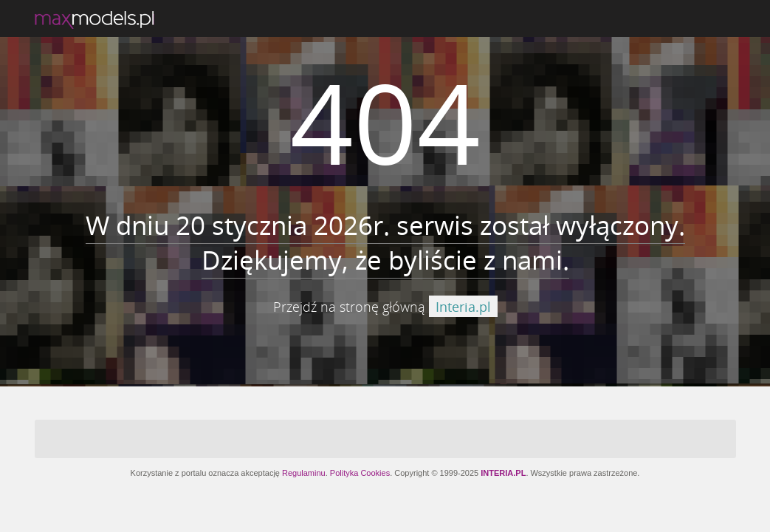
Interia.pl (463, 307)
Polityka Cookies (360, 472)
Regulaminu (304, 472)
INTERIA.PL (503, 472)
